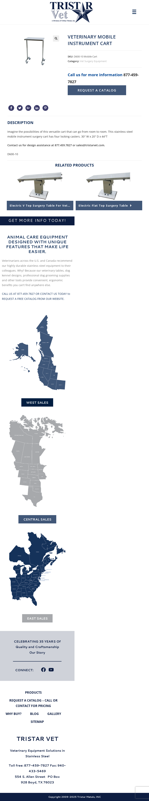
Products (33, 692)
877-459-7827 (26, 294)
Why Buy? (14, 714)
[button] (56, 38)
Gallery (54, 714)
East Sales (37, 618)
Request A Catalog (97, 90)
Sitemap (37, 722)
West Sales (37, 402)
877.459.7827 (63, 145)
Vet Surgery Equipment (93, 61)
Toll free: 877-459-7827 (29, 765)
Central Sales (37, 519)
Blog (34, 714)
